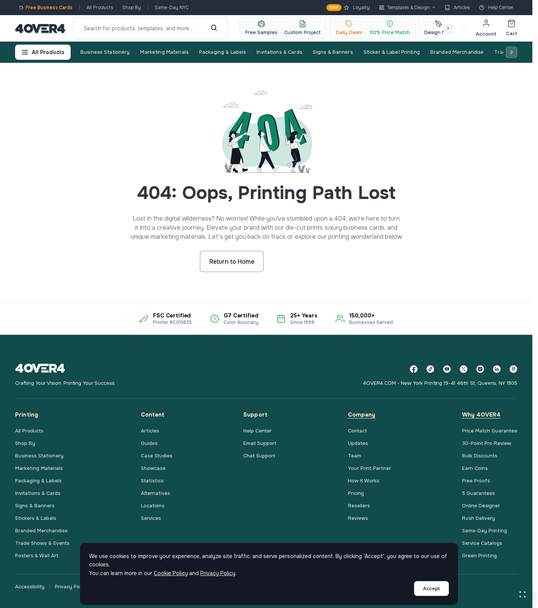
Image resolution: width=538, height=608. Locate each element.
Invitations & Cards (279, 52)
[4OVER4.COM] (40, 28)
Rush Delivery (478, 518)
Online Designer (481, 505)
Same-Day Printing (484, 530)
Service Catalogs (482, 543)
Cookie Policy (171, 573)
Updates (358, 443)
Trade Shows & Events (42, 543)
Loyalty (348, 7)
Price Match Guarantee (489, 431)
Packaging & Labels (222, 52)
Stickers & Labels (35, 518)
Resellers (359, 505)
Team (354, 456)
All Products (100, 8)
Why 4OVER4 (481, 414)
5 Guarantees (478, 493)
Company (362, 414)
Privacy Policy (71, 586)
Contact (357, 431)
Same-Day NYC (172, 8)
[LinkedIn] (497, 369)
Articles (457, 8)
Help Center (496, 8)
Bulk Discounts (479, 456)
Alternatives (155, 493)
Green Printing (479, 555)
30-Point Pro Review (486, 443)
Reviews (358, 518)
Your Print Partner (369, 468)
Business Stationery (105, 52)
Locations (152, 505)
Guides (149, 443)
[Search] (213, 28)
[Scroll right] (448, 28)
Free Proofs (476, 480)
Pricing (356, 493)
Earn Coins (475, 468)
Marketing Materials (164, 52)
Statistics (152, 480)
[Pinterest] (513, 369)
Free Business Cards (46, 8)
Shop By (131, 8)
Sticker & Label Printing (391, 52)
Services (151, 518)
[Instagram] (480, 369)
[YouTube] (447, 369)
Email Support (260, 443)
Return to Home (231, 262)
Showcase (153, 468)
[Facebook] (413, 369)
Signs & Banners (333, 52)
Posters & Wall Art (37, 555)
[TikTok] (430, 369)
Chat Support (259, 456)
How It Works (363, 480)
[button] (522, 594)
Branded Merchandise (457, 52)
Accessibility (30, 586)
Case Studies (156, 456)
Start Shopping (301, 262)
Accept (431, 588)
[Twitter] (463, 369)
